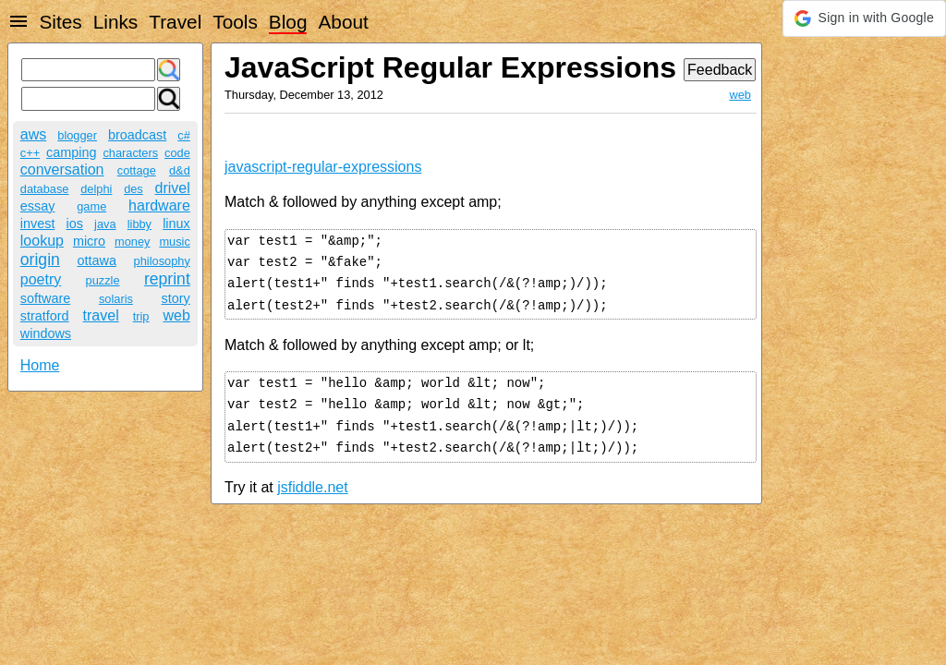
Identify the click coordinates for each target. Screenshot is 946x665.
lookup (42, 240)
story (176, 298)
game (91, 206)
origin (40, 259)
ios (75, 223)
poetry (40, 279)
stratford (44, 315)
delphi (96, 189)
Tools (235, 21)
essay (37, 206)
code (177, 153)
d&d (179, 170)
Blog (288, 21)
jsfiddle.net (312, 487)
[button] (864, 18)
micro (89, 241)
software (45, 298)
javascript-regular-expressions (322, 167)
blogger (77, 135)
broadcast (137, 134)
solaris (116, 299)
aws (33, 134)
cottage (136, 170)
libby (139, 224)
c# (183, 135)
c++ (30, 153)
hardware (159, 205)
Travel (175, 21)
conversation (62, 169)
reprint (167, 279)
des (133, 189)
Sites (60, 21)
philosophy (162, 261)
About (343, 21)
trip (141, 316)
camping (71, 152)
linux (176, 223)
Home (40, 365)
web (176, 315)
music (174, 241)
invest (37, 223)
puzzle (103, 280)
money (132, 241)
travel (101, 315)
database (44, 189)
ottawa (97, 260)
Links (116, 21)
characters (130, 153)
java (104, 224)
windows (45, 333)
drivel (172, 188)
